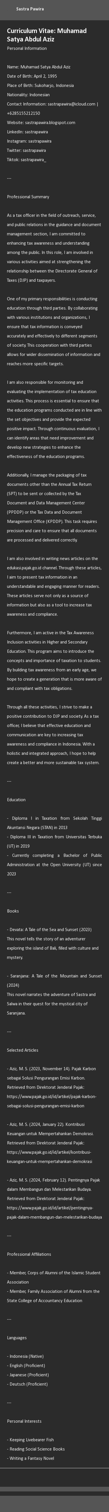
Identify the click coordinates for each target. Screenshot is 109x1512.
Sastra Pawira (30, 9)
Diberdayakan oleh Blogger (54, 1504)
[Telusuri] (100, 9)
